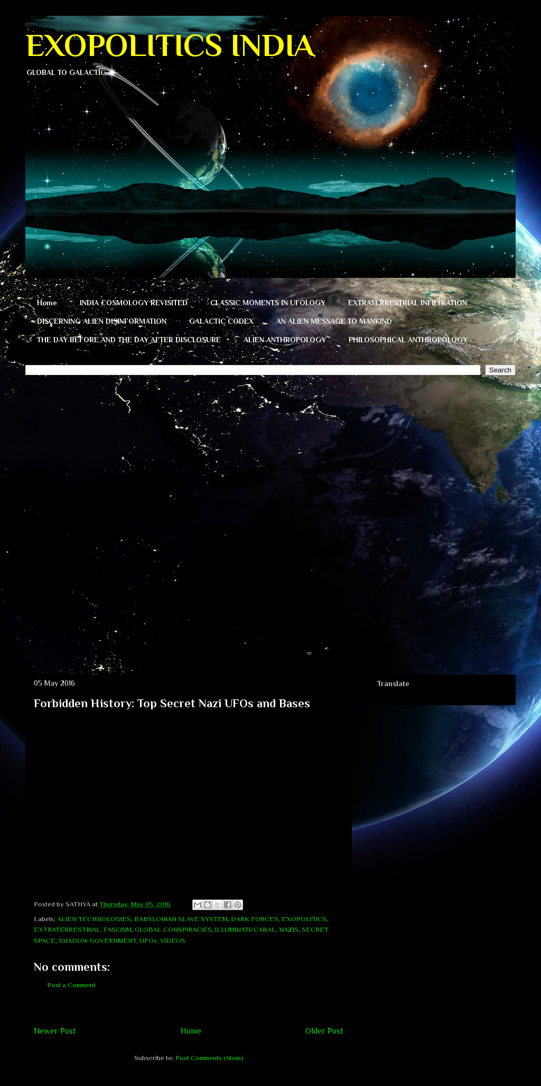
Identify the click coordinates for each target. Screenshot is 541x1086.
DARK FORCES (254, 919)
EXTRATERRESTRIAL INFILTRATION (407, 302)
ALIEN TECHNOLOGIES (94, 919)
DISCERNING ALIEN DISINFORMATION (101, 321)
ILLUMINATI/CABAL (245, 929)
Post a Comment (71, 985)
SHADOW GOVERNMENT (97, 940)
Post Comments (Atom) (209, 1058)
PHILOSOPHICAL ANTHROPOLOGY (408, 339)
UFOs (148, 940)
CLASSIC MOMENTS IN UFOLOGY (267, 302)
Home (47, 302)
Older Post (324, 1030)
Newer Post (55, 1030)
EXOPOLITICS (304, 919)
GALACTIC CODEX (221, 321)
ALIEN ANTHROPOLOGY (285, 339)
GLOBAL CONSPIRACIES (173, 929)
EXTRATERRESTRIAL (67, 929)
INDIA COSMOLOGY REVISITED (134, 302)
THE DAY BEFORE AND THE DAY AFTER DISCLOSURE (129, 339)
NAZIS (289, 929)
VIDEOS (172, 940)
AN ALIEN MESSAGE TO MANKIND (334, 321)
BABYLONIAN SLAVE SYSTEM (181, 919)
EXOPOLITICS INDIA (169, 45)
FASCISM (118, 929)
